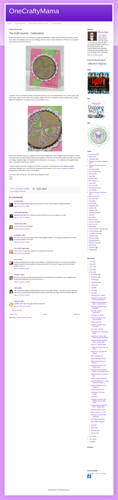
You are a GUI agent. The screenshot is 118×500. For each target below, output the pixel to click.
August (93, 285)
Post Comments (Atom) (24, 317)
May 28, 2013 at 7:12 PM (21, 295)
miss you (91, 219)
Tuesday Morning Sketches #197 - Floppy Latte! (99, 406)
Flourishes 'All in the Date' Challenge (98, 415)
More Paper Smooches (98, 419)
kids (90, 215)
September (94, 282)
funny (90, 201)
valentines (92, 247)
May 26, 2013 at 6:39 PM (21, 229)
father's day (92, 196)
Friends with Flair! (96, 322)
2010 (91, 442)
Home (9, 23)
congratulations (93, 188)
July (92, 287)
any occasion (93, 171)
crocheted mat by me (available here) (35, 100)
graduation (92, 206)
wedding (91, 250)
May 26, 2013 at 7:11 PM (21, 242)
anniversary (92, 169)
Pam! (65, 95)
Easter (91, 156)
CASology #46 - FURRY (98, 295)
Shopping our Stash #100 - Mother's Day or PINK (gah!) (99, 401)
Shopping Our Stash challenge (98, 161)
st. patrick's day (93, 233)
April (92, 425)
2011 (91, 439)
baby (90, 176)
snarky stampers (94, 231)
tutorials (91, 245)
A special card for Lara (97, 389)
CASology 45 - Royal (97, 315)
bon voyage (92, 181)
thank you (92, 238)
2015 (91, 267)
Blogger (67, 490)
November (94, 277)
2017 (91, 261)
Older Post (77, 314)
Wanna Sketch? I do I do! (98, 412)
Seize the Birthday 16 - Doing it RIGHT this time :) (99, 381)
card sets (92, 185)
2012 (91, 436)
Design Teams (20, 23)
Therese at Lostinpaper (28, 37)
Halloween (92, 159)
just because (93, 212)
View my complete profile (94, 55)
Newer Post (13, 314)
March (93, 428)
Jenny (16, 288)
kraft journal (22, 191)
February (94, 430)
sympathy (92, 236)
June (92, 290)
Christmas (92, 154)
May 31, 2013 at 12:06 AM (22, 306)
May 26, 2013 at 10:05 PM (22, 253)
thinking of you (93, 243)
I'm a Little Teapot (20, 248)
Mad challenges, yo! (97, 356)
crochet (91, 190)
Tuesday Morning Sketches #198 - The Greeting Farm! (100, 370)
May (92, 293)
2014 (91, 269)
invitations (92, 210)
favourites (92, 199)
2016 (91, 264)
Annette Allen (18, 224)
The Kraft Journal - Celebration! (96, 311)
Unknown (17, 301)
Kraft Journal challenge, (61, 168)
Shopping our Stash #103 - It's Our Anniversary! (99, 298)
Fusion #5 (94, 396)
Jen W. (16, 259)
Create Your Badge (100, 473)
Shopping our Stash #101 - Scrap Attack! (99, 366)
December (94, 274)
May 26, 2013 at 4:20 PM (21, 217)
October (93, 280)
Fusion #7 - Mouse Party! (98, 344)
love (90, 217)
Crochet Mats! (56, 23)
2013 (91, 272)
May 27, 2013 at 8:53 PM (21, 268)
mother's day (93, 222)
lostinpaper (18, 235)
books (91, 183)
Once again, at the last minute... (97, 393)
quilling (91, 226)
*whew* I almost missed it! (99, 378)
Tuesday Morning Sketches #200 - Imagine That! (99, 303)
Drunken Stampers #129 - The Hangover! (98, 318)
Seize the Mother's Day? (98, 409)
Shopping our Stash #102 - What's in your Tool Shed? (99, 337)
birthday (16, 191)
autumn (91, 174)
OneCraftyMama (34, 11)
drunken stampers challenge (97, 192)
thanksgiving (93, 240)
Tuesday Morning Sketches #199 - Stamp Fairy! (99, 341)
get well (91, 203)
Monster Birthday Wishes (98, 358)
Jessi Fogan (104, 32)
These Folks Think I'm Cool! (38, 23)
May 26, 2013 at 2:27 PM (21, 206)
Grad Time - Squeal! (97, 329)
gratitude (91, 208)
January (93, 433)
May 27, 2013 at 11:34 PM (22, 282)
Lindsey (16, 201)
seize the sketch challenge (97, 229)
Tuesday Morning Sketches (97, 165)
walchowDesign (19, 212)
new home (92, 224)
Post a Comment (17, 310)
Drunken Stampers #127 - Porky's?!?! (98, 386)
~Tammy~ (17, 275)
